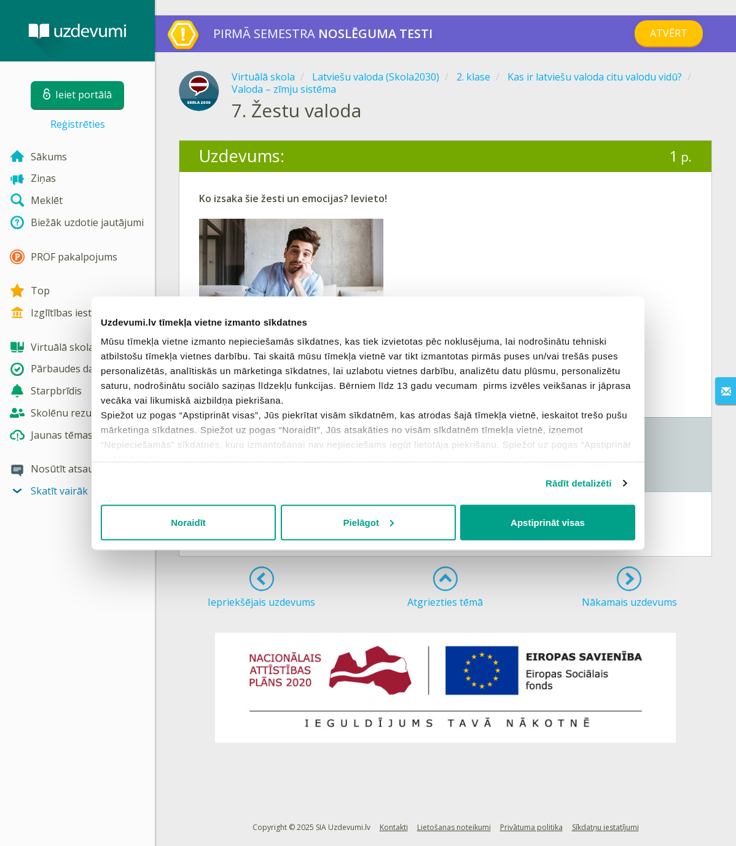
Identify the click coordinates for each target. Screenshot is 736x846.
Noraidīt (188, 522)
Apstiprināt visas (548, 522)
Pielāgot (368, 522)
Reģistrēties (77, 124)
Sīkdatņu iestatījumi (605, 827)
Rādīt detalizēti (578, 483)
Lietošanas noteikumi (454, 827)
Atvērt (668, 33)
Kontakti (394, 827)
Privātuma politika (531, 827)
